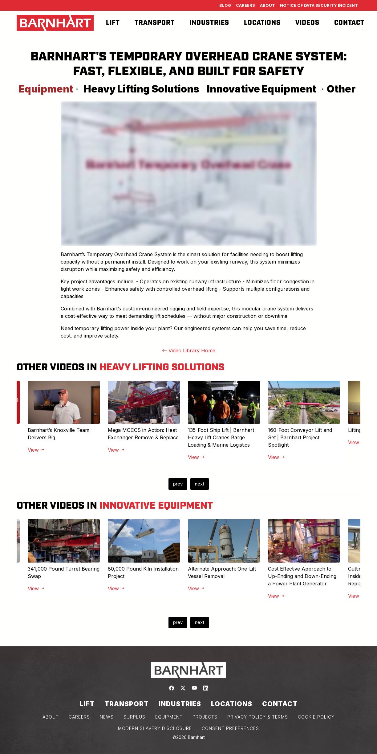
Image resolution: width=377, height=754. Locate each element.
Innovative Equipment (261, 89)
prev (178, 484)
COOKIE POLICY (316, 716)
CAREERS (79, 716)
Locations (262, 22)
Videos (307, 22)
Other (341, 89)
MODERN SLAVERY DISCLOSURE (155, 728)
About (267, 5)
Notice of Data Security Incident (319, 5)
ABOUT (51, 716)
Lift (113, 22)
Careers (245, 5)
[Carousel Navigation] (188, 484)
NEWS (107, 716)
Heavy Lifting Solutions (141, 89)
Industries (209, 22)
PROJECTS (205, 716)
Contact (349, 22)
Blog (225, 5)
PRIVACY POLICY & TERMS (257, 716)
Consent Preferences (230, 728)
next (199, 484)
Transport (155, 22)
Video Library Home (188, 350)
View (36, 450)
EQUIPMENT (169, 716)
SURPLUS (134, 716)
